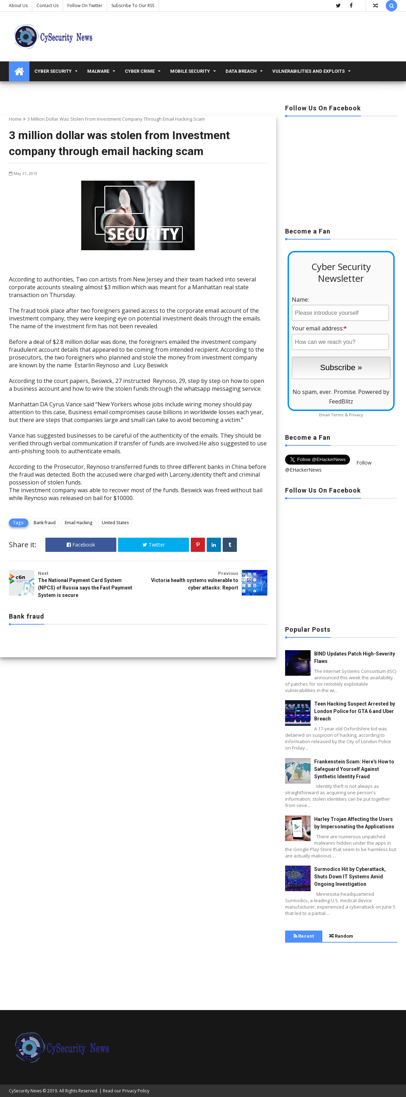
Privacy (356, 414)
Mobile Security (190, 71)
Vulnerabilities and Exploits (308, 71)
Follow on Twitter (84, 5)
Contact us (48, 5)
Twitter (154, 544)
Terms (337, 414)
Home (15, 119)
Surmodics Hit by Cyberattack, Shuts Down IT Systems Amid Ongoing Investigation (350, 876)
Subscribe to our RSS (132, 5)
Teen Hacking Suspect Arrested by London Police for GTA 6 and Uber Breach (354, 711)
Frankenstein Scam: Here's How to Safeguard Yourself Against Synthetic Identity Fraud (354, 769)
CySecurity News (25, 1091)
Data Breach (241, 71)
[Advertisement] (341, 169)
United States (115, 523)
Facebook (81, 544)
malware (98, 71)
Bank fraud (45, 523)
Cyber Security (53, 71)
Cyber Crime (140, 71)
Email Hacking (79, 523)
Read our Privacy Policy (126, 1091)
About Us (18, 5)
